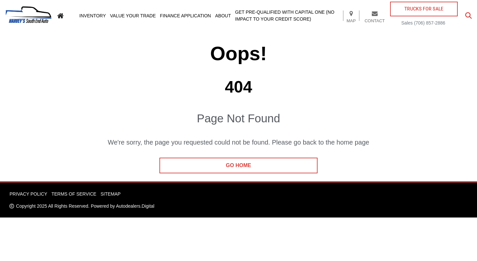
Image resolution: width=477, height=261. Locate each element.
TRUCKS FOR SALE (423, 8)
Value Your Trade (133, 15)
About (223, 15)
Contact (375, 15)
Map (351, 15)
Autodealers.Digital (135, 206)
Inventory (92, 15)
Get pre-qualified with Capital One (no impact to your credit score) (285, 15)
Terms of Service (73, 194)
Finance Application (185, 15)
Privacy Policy (28, 194)
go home (238, 165)
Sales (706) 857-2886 (423, 23)
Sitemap (111, 194)
